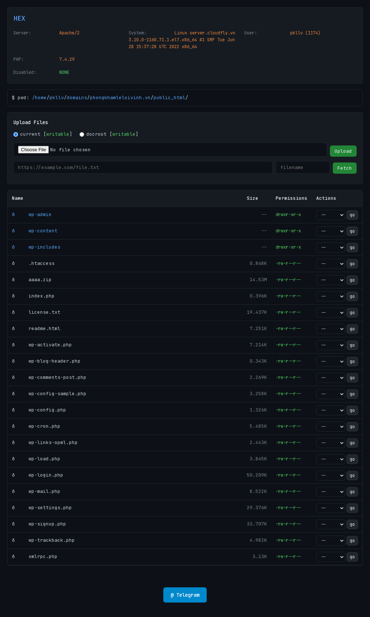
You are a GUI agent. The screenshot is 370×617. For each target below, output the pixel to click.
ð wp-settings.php (42, 507)
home (41, 97)
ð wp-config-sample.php (49, 393)
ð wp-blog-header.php (46, 361)
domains (77, 97)
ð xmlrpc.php (34, 556)
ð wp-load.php (36, 459)
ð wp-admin (32, 214)
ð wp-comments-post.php (49, 377)
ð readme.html (36, 328)
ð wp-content (34, 231)
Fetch (344, 168)
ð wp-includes (36, 247)
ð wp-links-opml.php (45, 442)
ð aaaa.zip (32, 279)
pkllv (57, 97)
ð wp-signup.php (39, 524)
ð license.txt (36, 312)
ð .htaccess (33, 263)
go (352, 215)
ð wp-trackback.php (43, 540)
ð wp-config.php (39, 410)
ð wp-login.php (37, 475)
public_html (169, 97)
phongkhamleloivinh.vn (120, 97)
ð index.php (33, 296)
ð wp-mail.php (36, 491)
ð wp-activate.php (42, 345)
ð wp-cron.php (36, 426)
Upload (343, 151)
